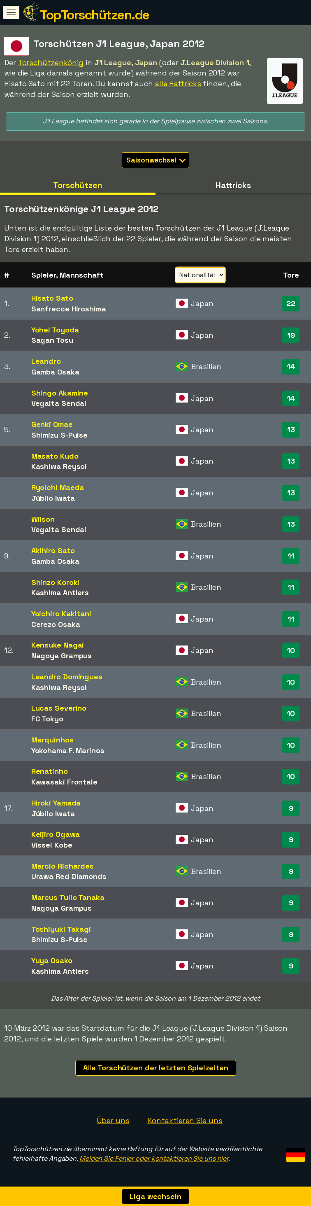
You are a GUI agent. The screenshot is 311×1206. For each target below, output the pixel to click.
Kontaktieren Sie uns (185, 1120)
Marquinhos (52, 739)
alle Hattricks (178, 83)
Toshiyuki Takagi (61, 929)
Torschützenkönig (51, 62)
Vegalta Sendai (59, 403)
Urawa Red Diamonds (69, 876)
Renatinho (49, 771)
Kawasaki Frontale (64, 782)
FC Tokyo (47, 718)
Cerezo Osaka (55, 624)
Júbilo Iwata (53, 498)
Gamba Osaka (55, 372)
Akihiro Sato (53, 550)
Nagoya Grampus (61, 655)
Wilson (43, 519)
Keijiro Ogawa (55, 834)
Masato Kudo (55, 456)
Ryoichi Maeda (57, 487)
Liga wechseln (155, 1196)
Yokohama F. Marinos (67, 750)
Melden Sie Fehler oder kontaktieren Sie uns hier (153, 1158)
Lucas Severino (59, 708)
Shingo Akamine (59, 393)
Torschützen (77, 185)
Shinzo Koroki (55, 582)
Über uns (113, 1120)
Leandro (46, 361)
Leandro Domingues (66, 676)
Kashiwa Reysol (59, 466)
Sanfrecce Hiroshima (68, 308)
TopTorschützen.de (94, 15)
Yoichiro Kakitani (61, 613)
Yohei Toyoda (55, 329)
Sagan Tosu (52, 340)
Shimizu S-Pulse (59, 435)
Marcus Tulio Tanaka (67, 897)
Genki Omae (52, 424)
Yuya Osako (51, 960)
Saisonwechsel (156, 160)
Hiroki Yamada (56, 803)
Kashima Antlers (60, 592)
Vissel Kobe (51, 845)
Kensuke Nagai (57, 645)
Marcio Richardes (62, 866)
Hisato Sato (52, 298)
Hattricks (233, 185)
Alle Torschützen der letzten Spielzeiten (155, 1067)
